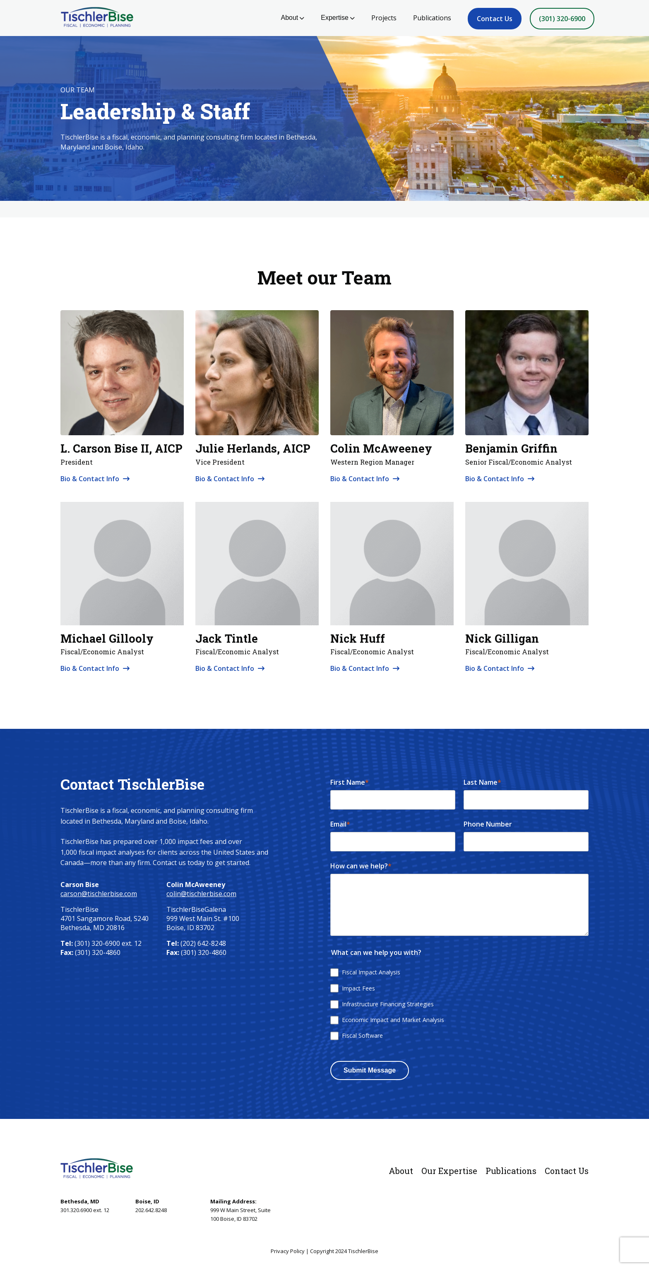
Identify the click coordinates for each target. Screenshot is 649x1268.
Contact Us (494, 18)
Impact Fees (358, 988)
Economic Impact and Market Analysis (393, 1020)
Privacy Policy (288, 1251)
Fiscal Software (362, 1035)
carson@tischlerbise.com (98, 893)
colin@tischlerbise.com (201, 893)
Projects (384, 17)
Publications (432, 17)
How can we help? (361, 865)
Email (340, 824)
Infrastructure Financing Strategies (388, 1004)
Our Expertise (449, 1170)
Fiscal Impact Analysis (371, 972)
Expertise (338, 17)
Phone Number (488, 824)
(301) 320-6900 (562, 18)
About (292, 17)
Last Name (482, 782)
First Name (349, 782)
